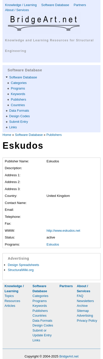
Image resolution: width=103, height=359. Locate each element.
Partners (80, 5)
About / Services (17, 10)
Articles (10, 306)
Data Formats (19, 110)
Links (13, 127)
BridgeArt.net (69, 356)
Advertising (85, 315)
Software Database (55, 5)
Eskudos (53, 244)
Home (7, 135)
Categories (19, 83)
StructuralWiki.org (21, 270)
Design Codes (19, 116)
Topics (9, 296)
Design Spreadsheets (23, 265)
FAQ (80, 296)
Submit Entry (18, 122)
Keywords (18, 94)
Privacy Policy (87, 320)
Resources (12, 301)
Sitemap (83, 311)
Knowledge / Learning (21, 5)
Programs (18, 88)
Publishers (18, 99)
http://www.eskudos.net (63, 230)
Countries (18, 105)
